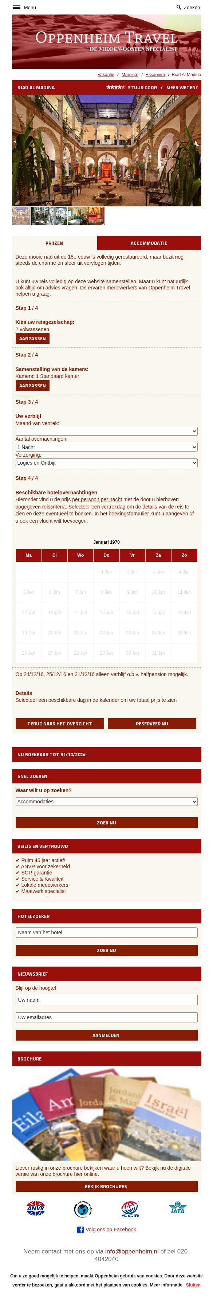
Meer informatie (166, 1285)
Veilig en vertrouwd (42, 846)
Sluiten (193, 1285)
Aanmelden (106, 1035)
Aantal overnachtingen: (42, 439)
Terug (59, 723)
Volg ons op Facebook (106, 1229)
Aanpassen (32, 338)
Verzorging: (29, 455)
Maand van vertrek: (37, 423)
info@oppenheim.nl (132, 1251)
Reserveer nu (152, 723)
